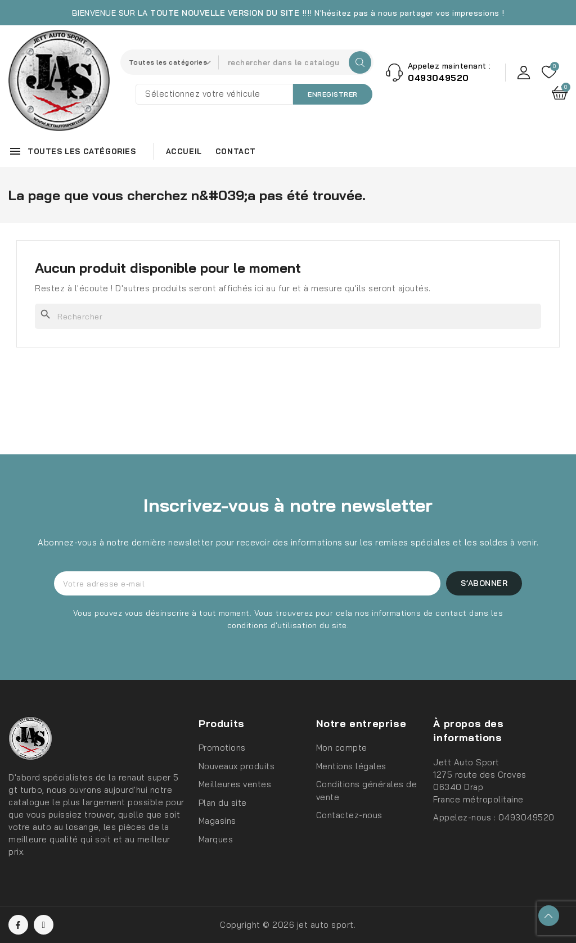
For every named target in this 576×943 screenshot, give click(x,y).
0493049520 (526, 817)
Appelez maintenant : (449, 66)
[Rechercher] (288, 316)
